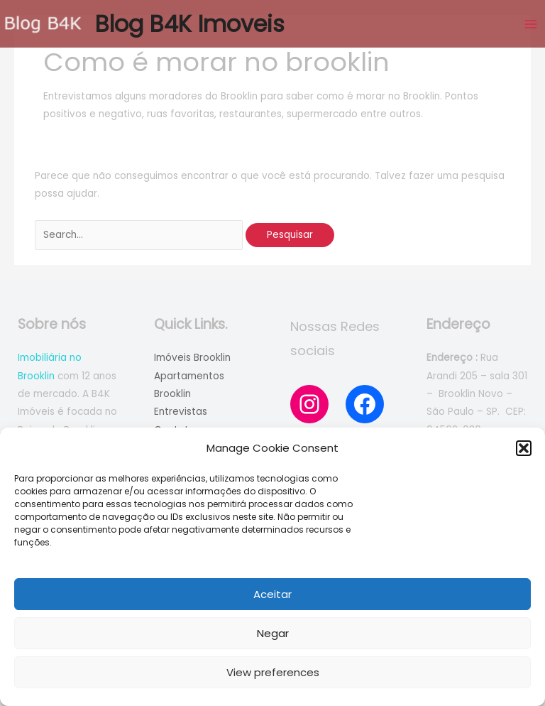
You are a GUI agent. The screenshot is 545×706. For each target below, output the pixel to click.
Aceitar (272, 594)
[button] (524, 448)
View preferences (272, 672)
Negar (273, 633)
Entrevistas (180, 411)
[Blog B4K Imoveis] (42, 24)
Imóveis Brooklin (192, 357)
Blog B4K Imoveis (190, 24)
